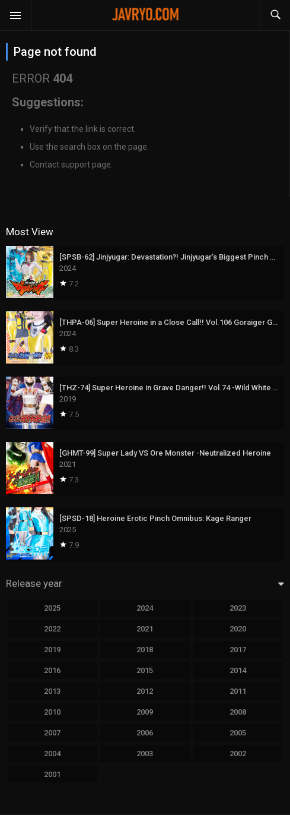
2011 (238, 691)
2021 (144, 628)
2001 (52, 774)
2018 (144, 649)
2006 (144, 732)
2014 (238, 670)
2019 (52, 649)
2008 (238, 711)
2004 (52, 753)
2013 (52, 691)
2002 (238, 753)
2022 (52, 628)
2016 (52, 670)
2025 (52, 608)
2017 (238, 649)
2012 (144, 691)
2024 (144, 608)
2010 (52, 711)
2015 (144, 670)
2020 (238, 628)
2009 (144, 711)
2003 (144, 753)
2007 (52, 732)
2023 (238, 608)
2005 (238, 732)
